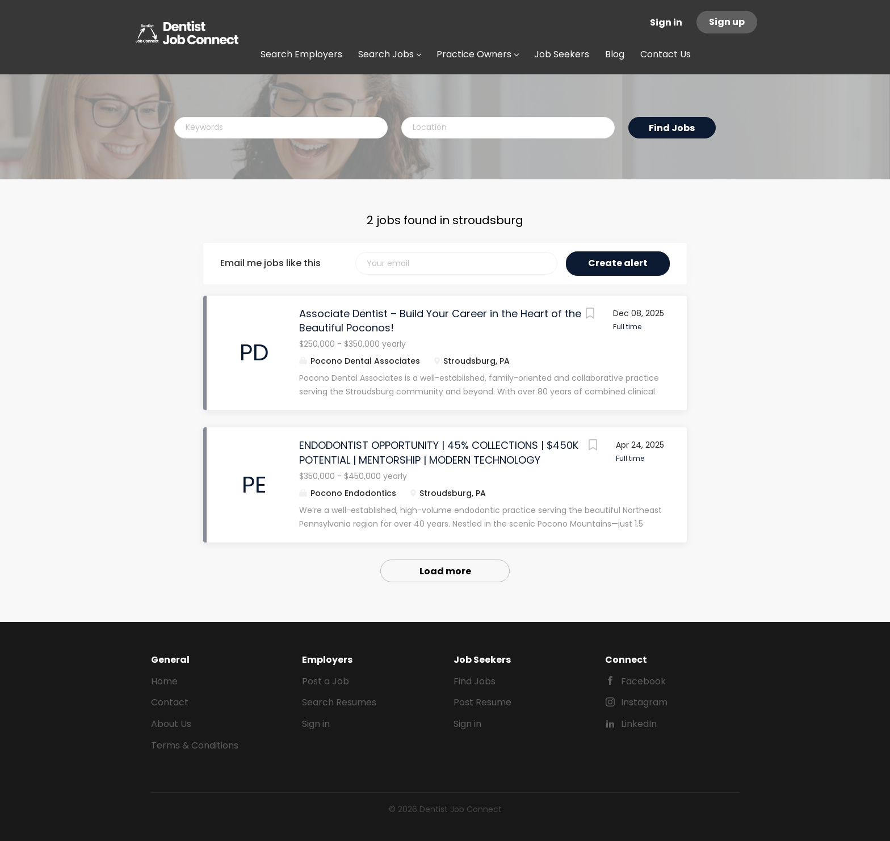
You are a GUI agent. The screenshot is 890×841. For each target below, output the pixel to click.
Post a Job (325, 681)
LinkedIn (639, 723)
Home (164, 681)
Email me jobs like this (270, 263)
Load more (445, 571)
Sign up (727, 21)
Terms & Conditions (194, 745)
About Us (171, 723)
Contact (169, 702)
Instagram (644, 702)
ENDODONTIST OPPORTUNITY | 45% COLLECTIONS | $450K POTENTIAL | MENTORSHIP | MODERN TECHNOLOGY (438, 452)
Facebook (643, 681)
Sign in (666, 22)
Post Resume (482, 702)
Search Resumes (339, 702)
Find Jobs (672, 127)
